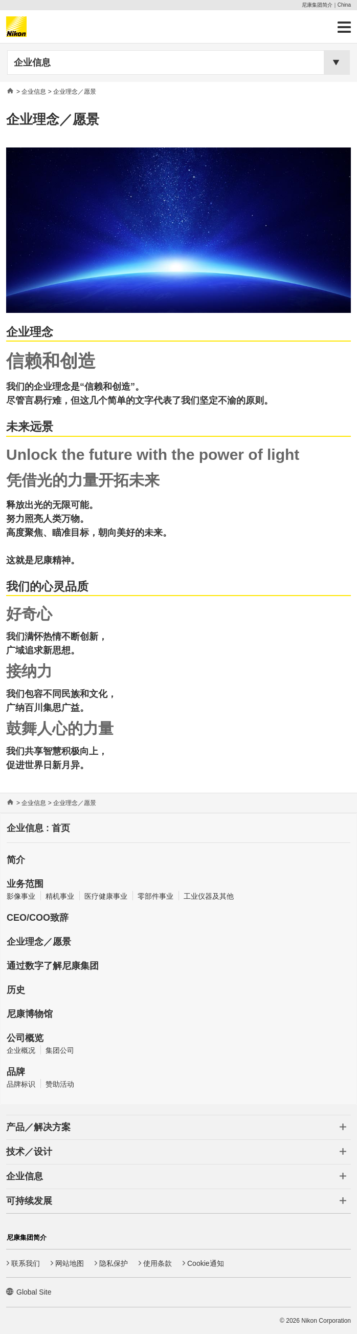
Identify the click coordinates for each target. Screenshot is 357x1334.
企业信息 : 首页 (38, 828)
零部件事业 (155, 896)
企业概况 (21, 1050)
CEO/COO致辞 (38, 918)
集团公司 (60, 1050)
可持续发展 (29, 1201)
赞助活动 (60, 1084)
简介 (16, 860)
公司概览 (25, 1038)
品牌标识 (21, 1084)
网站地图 (69, 1263)
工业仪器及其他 (209, 896)
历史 (16, 990)
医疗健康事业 (105, 896)
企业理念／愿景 (39, 942)
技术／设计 (29, 1152)
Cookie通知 (205, 1263)
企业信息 (32, 62)
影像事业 (21, 896)
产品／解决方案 (38, 1127)
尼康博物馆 (30, 1014)
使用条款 (157, 1263)
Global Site (33, 1292)
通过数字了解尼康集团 (53, 966)
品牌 (16, 1072)
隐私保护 (113, 1263)
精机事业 (60, 896)
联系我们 (25, 1263)
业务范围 (25, 884)
